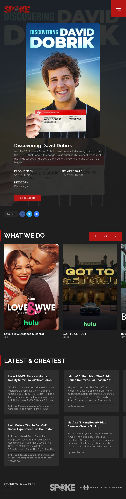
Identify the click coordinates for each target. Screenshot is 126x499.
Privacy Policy (12, 491)
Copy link (11, 214)
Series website (27, 198)
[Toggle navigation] (118, 9)
